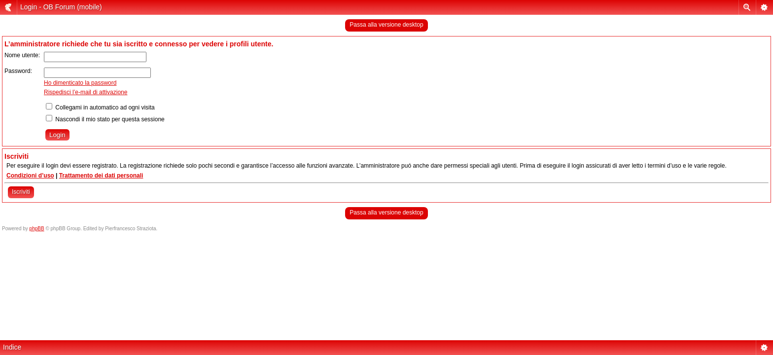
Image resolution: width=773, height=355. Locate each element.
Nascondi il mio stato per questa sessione (105, 119)
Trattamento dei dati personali (101, 175)
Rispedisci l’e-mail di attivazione (85, 92)
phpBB (37, 228)
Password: (18, 71)
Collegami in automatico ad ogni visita (100, 107)
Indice (12, 347)
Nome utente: (22, 55)
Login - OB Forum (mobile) (61, 7)
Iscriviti (21, 191)
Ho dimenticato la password (80, 82)
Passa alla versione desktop (386, 24)
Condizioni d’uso (30, 175)
